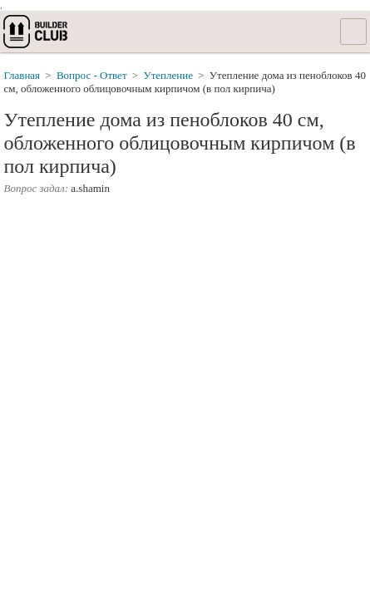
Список (353, 31)
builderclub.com (36, 31)
